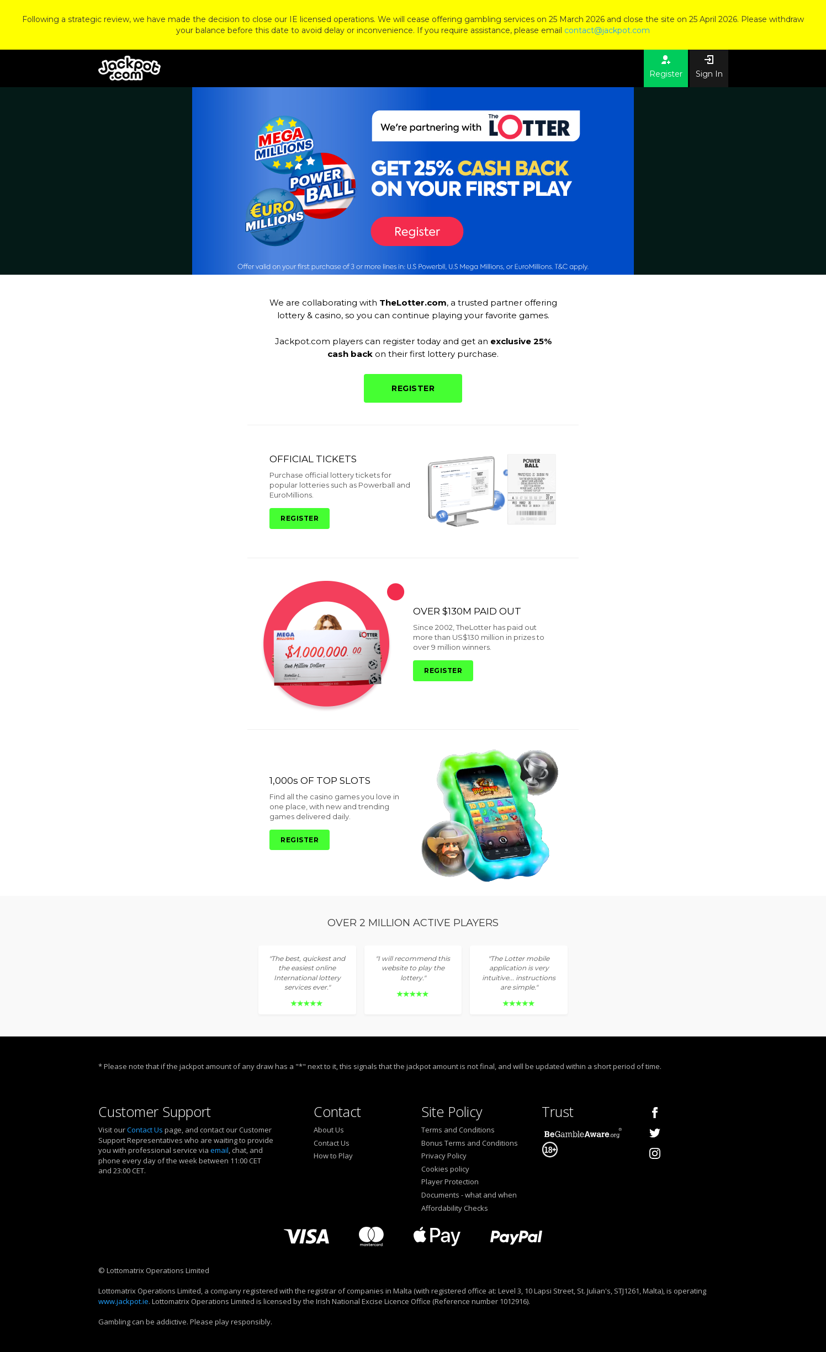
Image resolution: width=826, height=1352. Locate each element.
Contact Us (145, 1130)
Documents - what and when (469, 1195)
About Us (329, 1130)
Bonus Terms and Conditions (469, 1143)
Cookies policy (445, 1169)
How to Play (333, 1156)
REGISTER (413, 388)
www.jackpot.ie (123, 1301)
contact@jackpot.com (607, 30)
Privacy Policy (444, 1156)
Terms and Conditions (458, 1130)
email (219, 1150)
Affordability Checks (454, 1208)
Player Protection (450, 1182)
